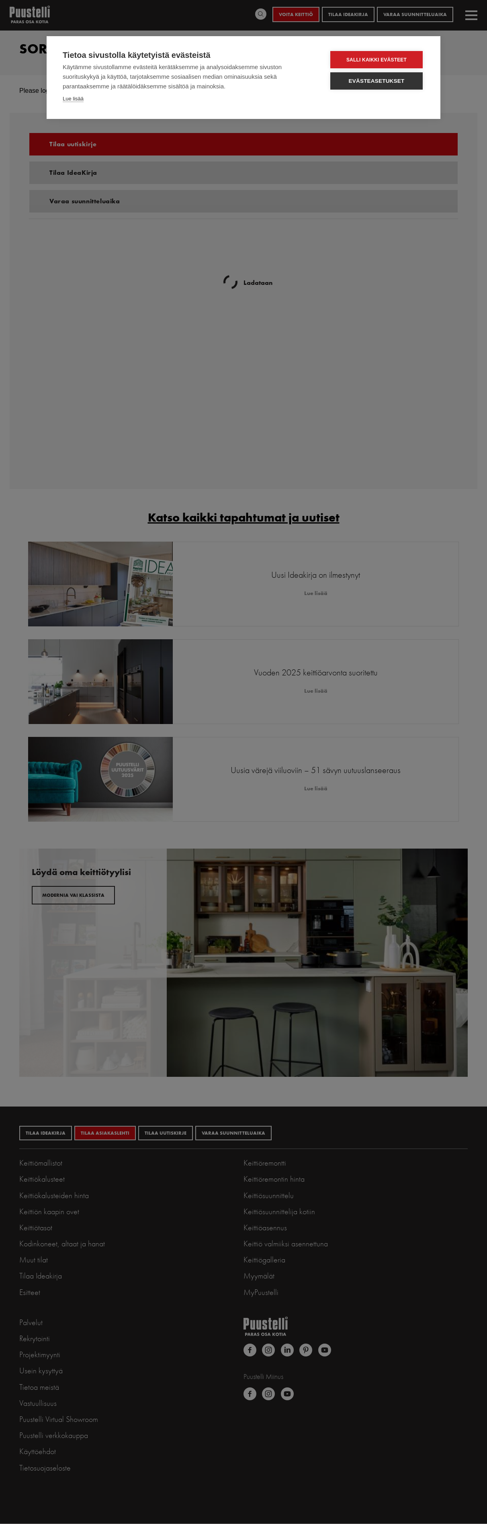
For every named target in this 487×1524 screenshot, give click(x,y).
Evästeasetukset (377, 81)
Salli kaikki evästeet (376, 60)
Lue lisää (73, 99)
